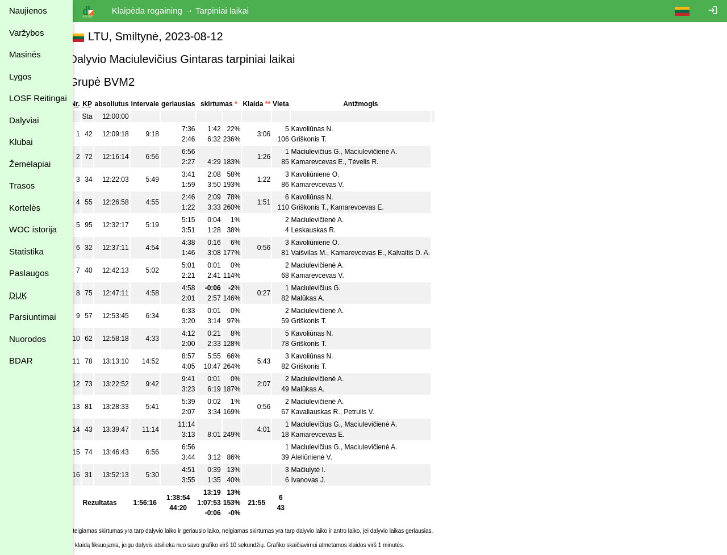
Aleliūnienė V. (324, 457)
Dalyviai (24, 120)
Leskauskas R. (326, 230)
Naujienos (28, 10)
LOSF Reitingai (38, 98)
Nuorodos (27, 339)
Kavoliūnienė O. (328, 174)
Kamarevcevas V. (330, 185)
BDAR (21, 360)
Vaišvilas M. (322, 253)
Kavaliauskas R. (328, 412)
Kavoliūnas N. (325, 129)
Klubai (21, 142)
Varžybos (26, 32)
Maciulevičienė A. (383, 152)
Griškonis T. (321, 139)
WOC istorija (33, 229)
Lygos (20, 76)
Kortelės (24, 207)
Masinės (25, 54)
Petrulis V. (372, 412)
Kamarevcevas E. (330, 162)
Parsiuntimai (32, 317)
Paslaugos (29, 273)
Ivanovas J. (321, 480)
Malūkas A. (320, 298)
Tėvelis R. (376, 162)
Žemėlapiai (30, 164)
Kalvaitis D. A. (422, 253)
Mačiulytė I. (321, 470)
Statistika (26, 251)
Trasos (22, 185)
